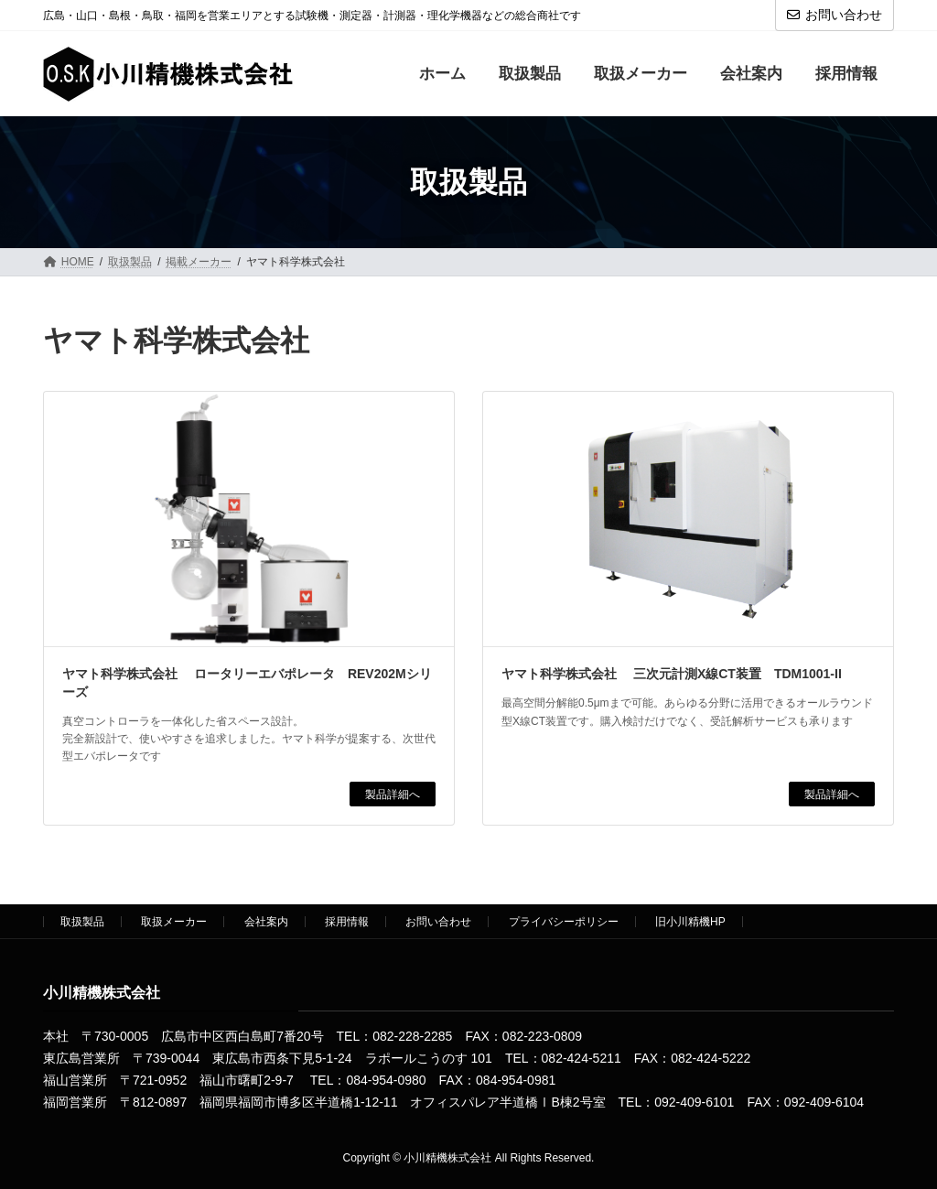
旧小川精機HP (690, 921)
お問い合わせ (834, 14)
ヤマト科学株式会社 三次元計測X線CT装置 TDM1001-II (671, 673)
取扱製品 (82, 921)
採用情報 (347, 921)
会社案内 (266, 921)
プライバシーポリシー (564, 921)
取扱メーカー (174, 921)
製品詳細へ (392, 793)
